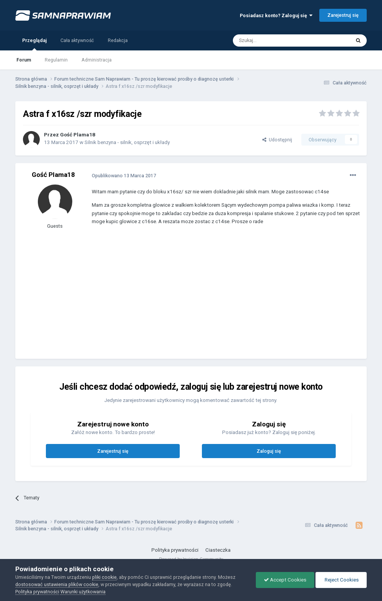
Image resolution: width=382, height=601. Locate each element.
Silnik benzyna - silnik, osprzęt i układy (127, 142)
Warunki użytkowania (83, 592)
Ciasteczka (218, 550)
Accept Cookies (285, 580)
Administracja (96, 60)
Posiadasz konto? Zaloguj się (276, 15)
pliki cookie (104, 577)
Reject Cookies (341, 580)
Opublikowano (124, 175)
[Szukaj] (274, 40)
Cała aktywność (77, 40)
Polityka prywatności (174, 550)
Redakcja (118, 40)
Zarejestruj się (343, 15)
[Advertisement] (181, 297)
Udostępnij (277, 140)
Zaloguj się (269, 451)
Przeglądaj (34, 43)
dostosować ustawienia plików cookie (56, 584)
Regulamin (56, 60)
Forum (23, 60)
